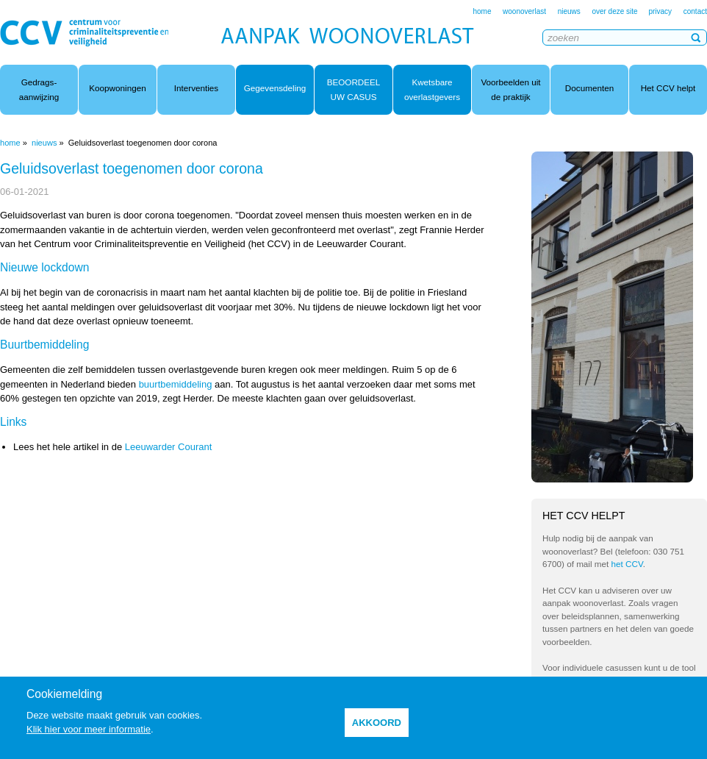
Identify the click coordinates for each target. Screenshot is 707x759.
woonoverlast (524, 11)
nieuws (569, 11)
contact (695, 11)
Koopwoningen (117, 88)
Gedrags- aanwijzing (39, 89)
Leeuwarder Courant (168, 446)
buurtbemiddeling (175, 384)
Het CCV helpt (668, 88)
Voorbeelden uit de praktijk (510, 89)
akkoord (376, 722)
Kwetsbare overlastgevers (432, 89)
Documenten (589, 88)
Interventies (196, 88)
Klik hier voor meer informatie (88, 729)
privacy (660, 11)
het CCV (627, 564)
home (482, 11)
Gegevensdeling (275, 88)
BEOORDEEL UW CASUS (354, 89)
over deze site (615, 11)
